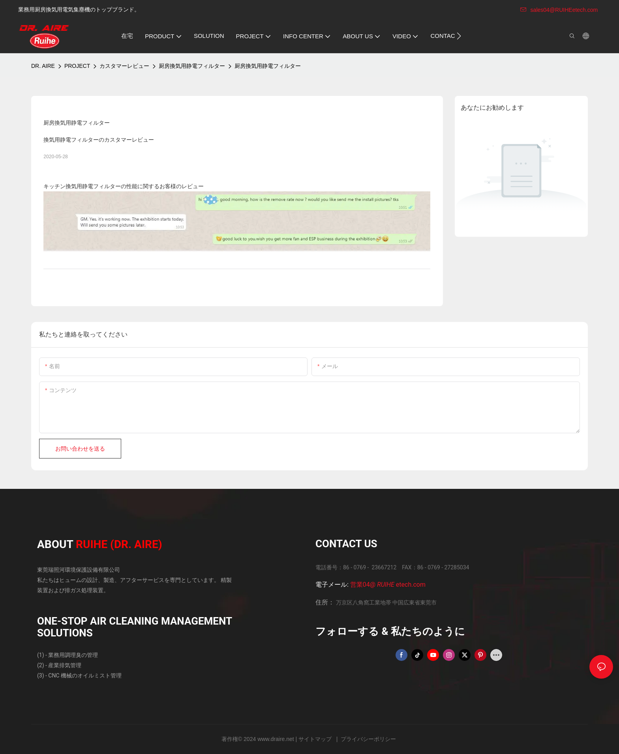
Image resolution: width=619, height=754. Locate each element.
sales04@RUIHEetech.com (559, 10)
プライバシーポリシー (368, 739)
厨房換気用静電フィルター (192, 66)
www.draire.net (276, 739)
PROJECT (77, 66)
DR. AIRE (43, 66)
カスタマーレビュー (124, 66)
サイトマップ (315, 739)
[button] (459, 35)
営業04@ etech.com (388, 584)
